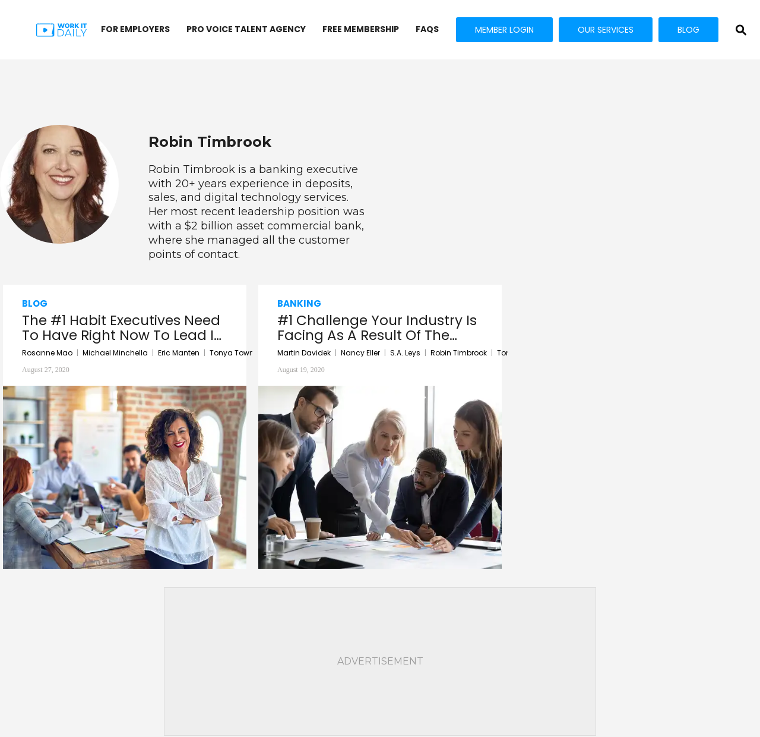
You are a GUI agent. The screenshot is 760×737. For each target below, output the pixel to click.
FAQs (427, 29)
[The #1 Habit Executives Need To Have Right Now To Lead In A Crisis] (124, 476)
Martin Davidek (304, 353)
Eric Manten (179, 353)
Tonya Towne (234, 353)
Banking (299, 303)
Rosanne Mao (47, 353)
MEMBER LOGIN (504, 30)
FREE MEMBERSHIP (360, 29)
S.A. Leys (405, 353)
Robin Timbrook (458, 353)
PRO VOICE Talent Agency (246, 29)
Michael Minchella (115, 353)
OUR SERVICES (606, 30)
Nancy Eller (360, 353)
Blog (35, 303)
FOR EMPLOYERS (135, 29)
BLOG (688, 30)
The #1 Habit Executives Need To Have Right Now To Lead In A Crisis (122, 328)
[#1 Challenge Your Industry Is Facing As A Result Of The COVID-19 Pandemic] (380, 476)
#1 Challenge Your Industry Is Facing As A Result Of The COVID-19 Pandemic (377, 328)
